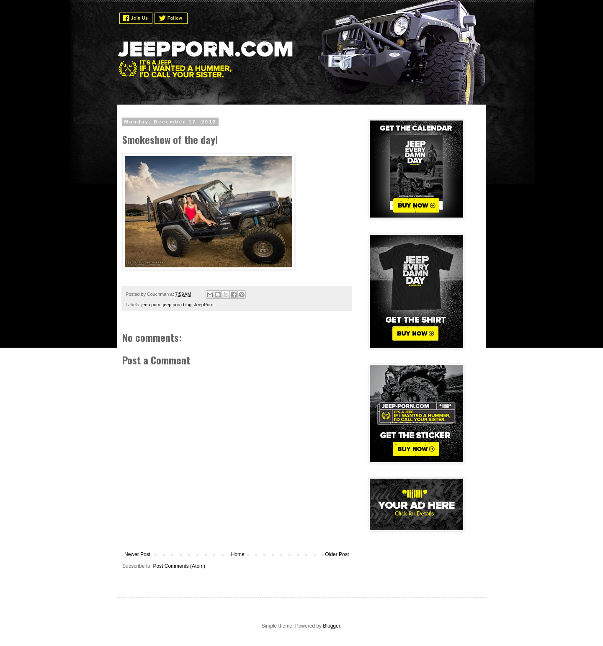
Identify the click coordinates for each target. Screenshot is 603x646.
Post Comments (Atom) (179, 566)
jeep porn (151, 304)
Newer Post (137, 554)
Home (238, 554)
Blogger (331, 626)
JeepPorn (203, 304)
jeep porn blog (177, 304)
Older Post (337, 554)
